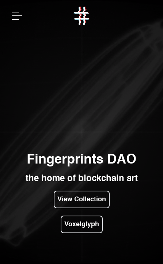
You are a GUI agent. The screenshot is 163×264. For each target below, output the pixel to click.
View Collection (81, 199)
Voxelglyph (81, 224)
